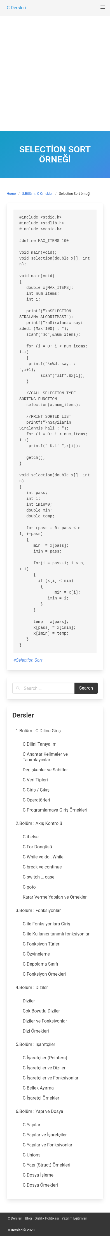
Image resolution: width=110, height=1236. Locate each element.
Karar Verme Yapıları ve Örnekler (55, 897)
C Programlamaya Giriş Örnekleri (55, 810)
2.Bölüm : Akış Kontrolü (39, 823)
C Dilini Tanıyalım (40, 744)
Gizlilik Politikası (47, 1218)
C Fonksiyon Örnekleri (44, 974)
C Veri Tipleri (35, 780)
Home (11, 194)
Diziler (29, 1001)
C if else (31, 836)
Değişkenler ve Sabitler (45, 769)
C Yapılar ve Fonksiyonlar (47, 1145)
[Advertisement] (55, 73)
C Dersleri (15, 1218)
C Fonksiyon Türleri (41, 944)
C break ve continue (42, 867)
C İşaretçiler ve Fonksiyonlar (50, 1078)
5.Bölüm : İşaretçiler (35, 1044)
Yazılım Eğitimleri (74, 1218)
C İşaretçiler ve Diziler (44, 1068)
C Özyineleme (36, 954)
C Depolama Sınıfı (40, 964)
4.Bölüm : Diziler (32, 987)
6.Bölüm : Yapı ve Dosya (39, 1111)
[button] (102, 7)
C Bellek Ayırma (38, 1088)
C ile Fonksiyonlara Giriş (46, 924)
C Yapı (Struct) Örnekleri (46, 1165)
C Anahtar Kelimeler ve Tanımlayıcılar (45, 757)
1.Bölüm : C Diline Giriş (38, 730)
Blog (28, 1218)
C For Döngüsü (37, 846)
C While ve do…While (43, 857)
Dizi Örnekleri (36, 1031)
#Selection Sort (28, 660)
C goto (29, 887)
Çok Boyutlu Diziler (41, 1011)
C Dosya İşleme (38, 1175)
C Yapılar (31, 1124)
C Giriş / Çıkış (36, 790)
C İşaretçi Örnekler (41, 1098)
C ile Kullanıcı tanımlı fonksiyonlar (56, 934)
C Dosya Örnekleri (40, 1185)
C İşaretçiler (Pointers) (45, 1057)
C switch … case (38, 877)
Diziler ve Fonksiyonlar (45, 1021)
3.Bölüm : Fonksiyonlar (38, 910)
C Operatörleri (36, 800)
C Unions (32, 1155)
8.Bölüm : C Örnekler (37, 194)
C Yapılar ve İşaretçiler (45, 1134)
